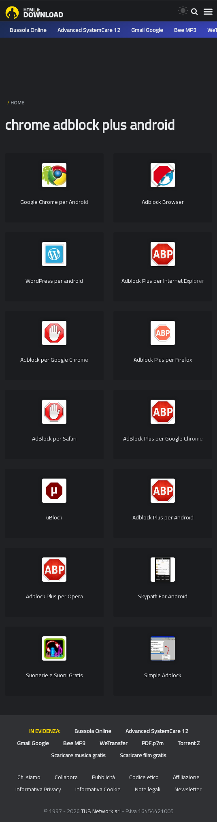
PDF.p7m (153, 743)
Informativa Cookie (98, 789)
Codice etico (144, 777)
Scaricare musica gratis (78, 755)
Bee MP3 (185, 30)
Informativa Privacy (38, 789)
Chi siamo (28, 777)
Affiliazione (186, 777)
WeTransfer (114, 743)
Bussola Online (28, 30)
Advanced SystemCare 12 (88, 30)
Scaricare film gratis (143, 755)
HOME (17, 102)
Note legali (147, 789)
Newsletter (188, 789)
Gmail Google (147, 30)
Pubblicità (103, 777)
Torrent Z (189, 743)
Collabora (66, 777)
